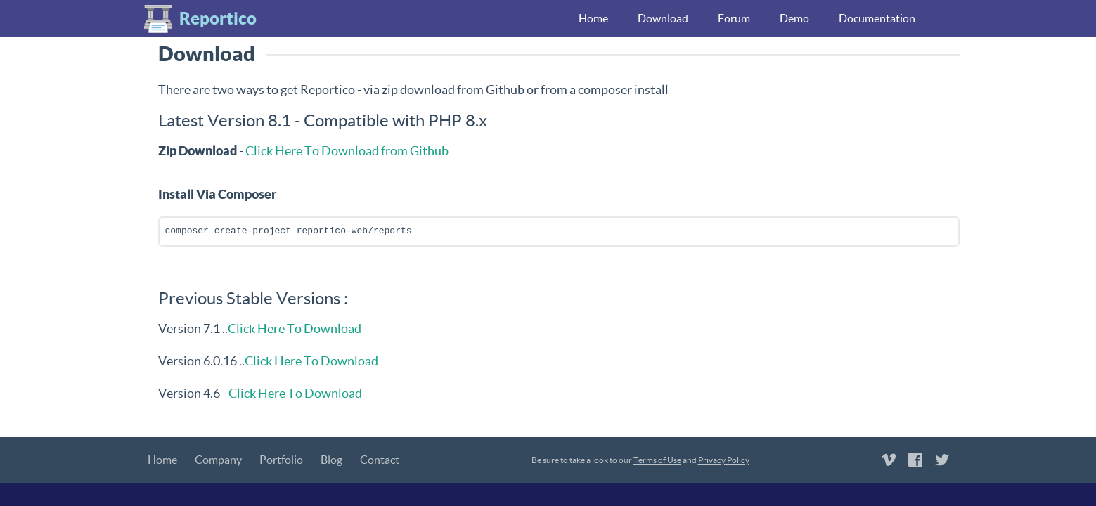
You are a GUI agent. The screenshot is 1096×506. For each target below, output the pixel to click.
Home (593, 18)
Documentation (877, 18)
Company (218, 459)
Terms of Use (657, 460)
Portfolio (281, 459)
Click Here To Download (294, 328)
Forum (734, 18)
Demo (794, 18)
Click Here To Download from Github (347, 150)
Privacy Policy (723, 460)
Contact (379, 459)
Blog (331, 459)
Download (663, 18)
